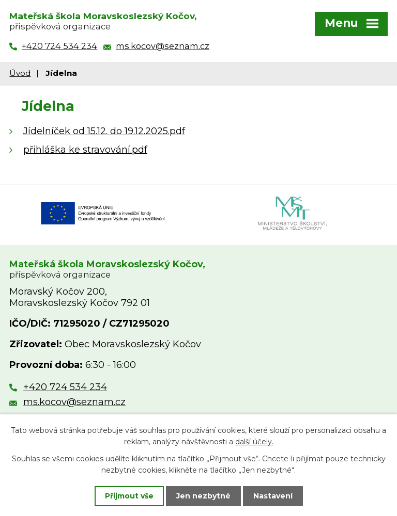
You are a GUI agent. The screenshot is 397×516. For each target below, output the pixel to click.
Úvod (19, 73)
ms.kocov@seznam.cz (74, 402)
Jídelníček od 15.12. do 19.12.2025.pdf (104, 131)
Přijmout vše (129, 496)
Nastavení (273, 496)
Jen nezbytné (203, 496)
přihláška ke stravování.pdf (85, 149)
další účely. (254, 441)
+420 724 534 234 (65, 387)
